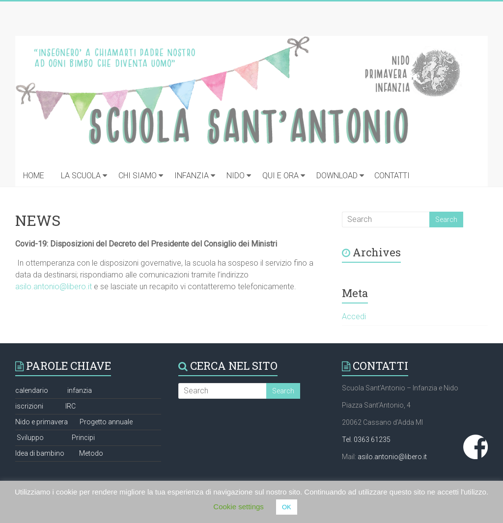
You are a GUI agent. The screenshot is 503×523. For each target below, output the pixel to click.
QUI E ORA (280, 175)
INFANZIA (191, 175)
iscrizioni (29, 406)
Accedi (354, 316)
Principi (83, 437)
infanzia (79, 390)
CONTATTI (392, 175)
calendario (31, 390)
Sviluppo (30, 437)
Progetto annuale (106, 422)
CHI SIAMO (137, 175)
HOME (33, 175)
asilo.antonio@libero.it (53, 286)
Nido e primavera (41, 422)
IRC (70, 406)
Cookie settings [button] (238, 506)
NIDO (235, 175)
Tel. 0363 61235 (366, 439)
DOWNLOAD (337, 175)
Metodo (91, 453)
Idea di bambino (39, 453)
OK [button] (286, 507)
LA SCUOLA (81, 175)
